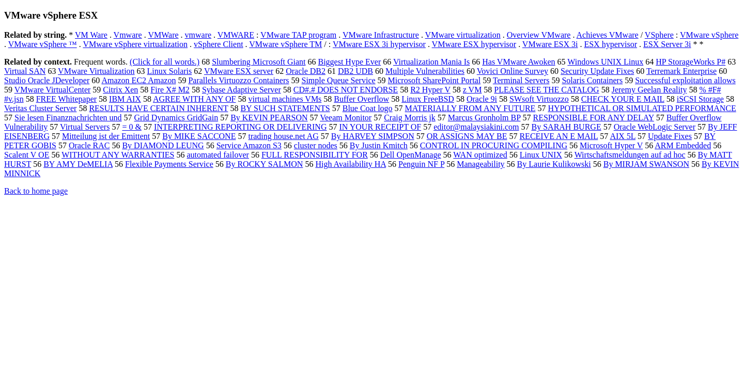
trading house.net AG (283, 136)
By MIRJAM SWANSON (646, 164)
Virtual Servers (85, 126)
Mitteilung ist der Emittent (106, 136)
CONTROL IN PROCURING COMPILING (493, 145)
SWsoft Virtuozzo (539, 99)
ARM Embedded (683, 145)
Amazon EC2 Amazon (138, 80)
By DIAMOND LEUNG (163, 145)
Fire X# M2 (170, 89)
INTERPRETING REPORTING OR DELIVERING (240, 126)
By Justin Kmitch (379, 145)
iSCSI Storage (700, 99)
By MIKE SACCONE (199, 136)
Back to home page (36, 191)
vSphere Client (218, 44)
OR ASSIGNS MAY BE (467, 136)
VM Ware (91, 34)
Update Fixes (670, 136)
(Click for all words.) (164, 61)
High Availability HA (350, 164)
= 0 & (131, 126)
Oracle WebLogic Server (654, 126)
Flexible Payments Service (169, 164)
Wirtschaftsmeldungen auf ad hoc (630, 154)
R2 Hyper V (430, 89)
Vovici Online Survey (512, 71)
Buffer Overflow (361, 99)
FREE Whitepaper (66, 99)
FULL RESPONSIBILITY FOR (314, 154)
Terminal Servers (521, 80)
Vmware (128, 34)
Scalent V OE (26, 154)
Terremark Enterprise (681, 71)
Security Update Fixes (597, 71)
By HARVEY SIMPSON (372, 136)
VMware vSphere (709, 34)
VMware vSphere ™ (42, 44)
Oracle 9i (482, 99)
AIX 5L (623, 136)
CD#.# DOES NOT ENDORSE (345, 89)
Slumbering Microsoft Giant (258, 61)
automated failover (218, 154)
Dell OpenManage (410, 154)
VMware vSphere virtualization (135, 44)
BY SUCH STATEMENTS (285, 108)
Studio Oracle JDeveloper (46, 80)
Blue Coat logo (368, 108)
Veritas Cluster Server (40, 108)
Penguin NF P (421, 164)
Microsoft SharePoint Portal (434, 80)
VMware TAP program (298, 34)
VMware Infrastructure (381, 34)
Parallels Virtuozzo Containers (238, 80)
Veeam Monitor (345, 117)
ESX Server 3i (667, 44)
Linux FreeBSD (427, 99)
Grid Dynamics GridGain (176, 117)
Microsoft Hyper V (611, 145)
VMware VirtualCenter (52, 89)
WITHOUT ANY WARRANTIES (117, 154)
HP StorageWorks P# (690, 61)
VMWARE (236, 34)
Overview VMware (539, 34)
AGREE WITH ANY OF (194, 99)
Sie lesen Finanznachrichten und (68, 117)
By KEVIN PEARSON (268, 117)
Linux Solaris (169, 71)
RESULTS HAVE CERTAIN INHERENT (158, 108)
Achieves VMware (608, 34)
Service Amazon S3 (249, 145)
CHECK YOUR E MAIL (622, 99)
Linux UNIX (541, 154)
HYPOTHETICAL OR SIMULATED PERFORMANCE (642, 108)
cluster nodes (315, 145)
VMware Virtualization (96, 71)
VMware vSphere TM (285, 44)
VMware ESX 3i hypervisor (379, 44)
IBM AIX (125, 99)
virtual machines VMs (284, 99)
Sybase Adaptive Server (241, 89)
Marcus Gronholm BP (484, 117)
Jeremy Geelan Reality (649, 89)
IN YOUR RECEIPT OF (380, 126)
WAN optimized (480, 154)
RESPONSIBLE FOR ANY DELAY (593, 117)
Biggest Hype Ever (349, 61)
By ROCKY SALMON (264, 164)
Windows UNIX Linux (605, 61)
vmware (198, 34)
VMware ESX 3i (550, 44)
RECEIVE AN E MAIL (558, 136)
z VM (472, 89)
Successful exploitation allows (685, 80)
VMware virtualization (463, 34)
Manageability (480, 164)
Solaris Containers (592, 80)
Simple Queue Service (339, 80)
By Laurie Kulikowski (554, 164)
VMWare (163, 34)
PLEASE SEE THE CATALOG (546, 89)
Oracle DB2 (306, 71)
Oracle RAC (89, 145)
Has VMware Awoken (518, 61)
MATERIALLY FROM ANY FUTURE (470, 108)
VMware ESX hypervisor (474, 44)
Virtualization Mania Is (431, 61)
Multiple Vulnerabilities (424, 71)
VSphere (659, 34)
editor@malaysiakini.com (476, 126)
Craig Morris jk (410, 117)
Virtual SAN (24, 71)
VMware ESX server (238, 71)
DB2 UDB (355, 71)
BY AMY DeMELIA (78, 164)
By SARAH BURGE (566, 126)
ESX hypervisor (610, 44)
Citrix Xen (120, 89)
